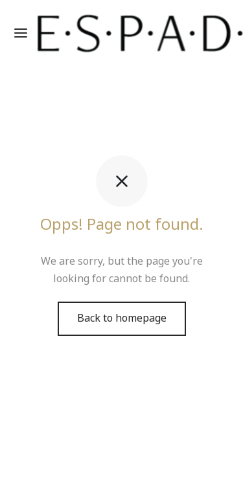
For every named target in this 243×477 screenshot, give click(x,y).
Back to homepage (122, 318)
